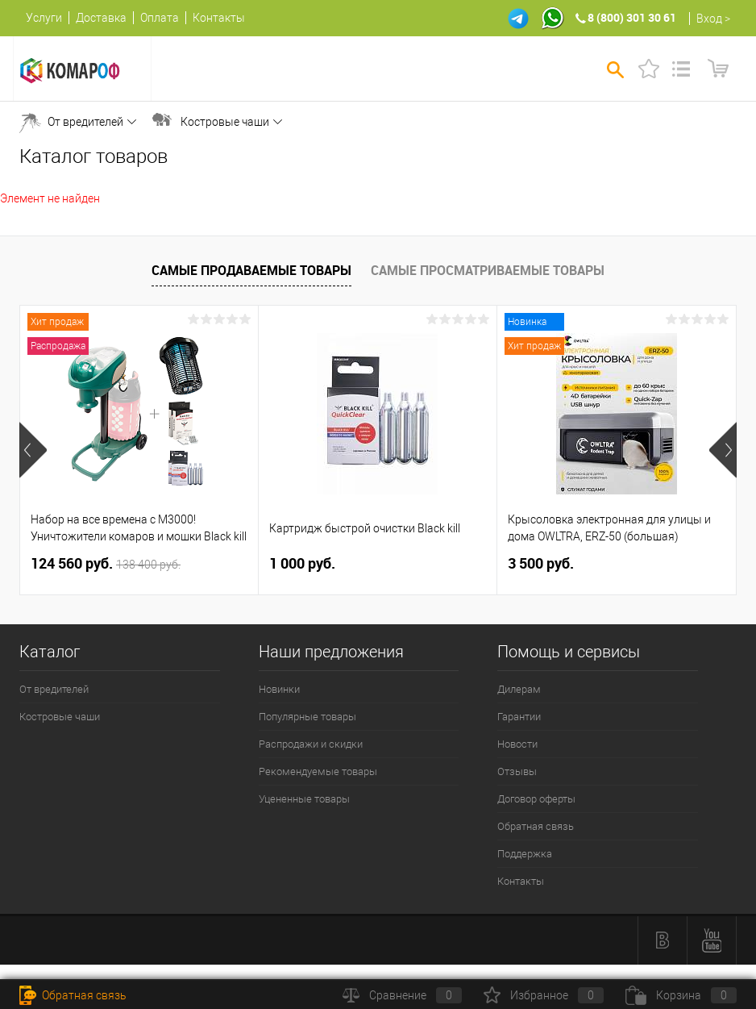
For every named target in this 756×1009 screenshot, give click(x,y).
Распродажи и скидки (311, 744)
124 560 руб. (106, 564)
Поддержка (524, 854)
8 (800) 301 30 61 (632, 17)
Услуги (44, 17)
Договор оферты (536, 799)
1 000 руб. (302, 563)
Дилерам (519, 689)
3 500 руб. (541, 563)
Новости (517, 744)
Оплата (159, 17)
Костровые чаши (225, 121)
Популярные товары (307, 717)
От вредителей (85, 121)
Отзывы (517, 771)
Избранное (544, 995)
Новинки (279, 689)
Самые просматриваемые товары (487, 270)
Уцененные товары (304, 799)
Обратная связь (535, 826)
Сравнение (402, 995)
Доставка (101, 17)
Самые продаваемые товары (251, 270)
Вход (709, 18)
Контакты (219, 17)
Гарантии (519, 717)
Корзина (681, 995)
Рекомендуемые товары (318, 771)
